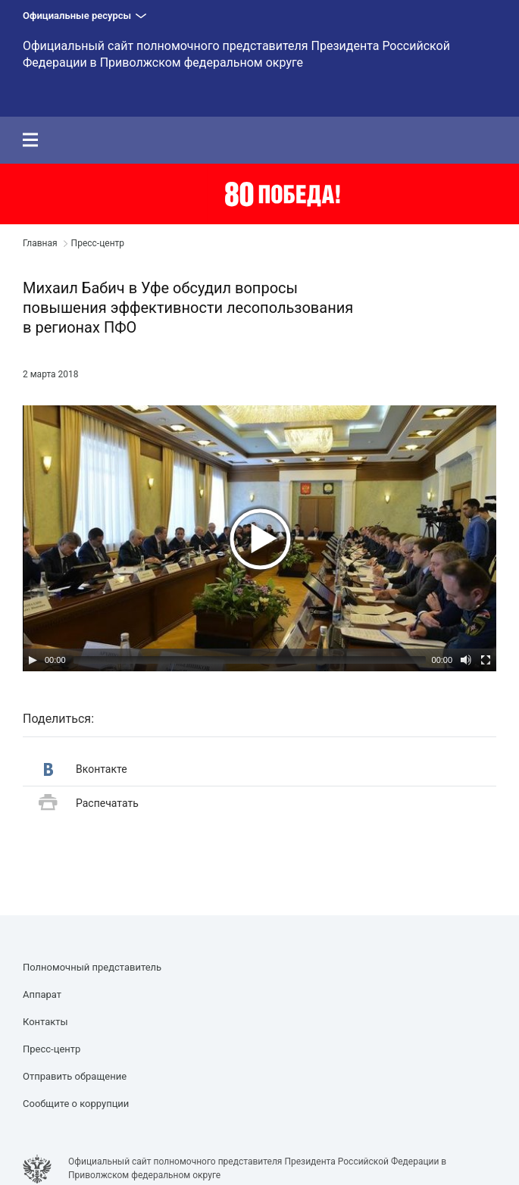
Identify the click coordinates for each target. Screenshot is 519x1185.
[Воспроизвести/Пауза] (33, 660)
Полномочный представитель (92, 967)
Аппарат (42, 994)
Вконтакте (85, 769)
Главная (40, 243)
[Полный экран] (486, 660)
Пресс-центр (97, 243)
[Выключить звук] (466, 660)
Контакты (45, 1021)
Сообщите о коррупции (76, 1103)
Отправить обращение (75, 1076)
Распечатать (89, 803)
